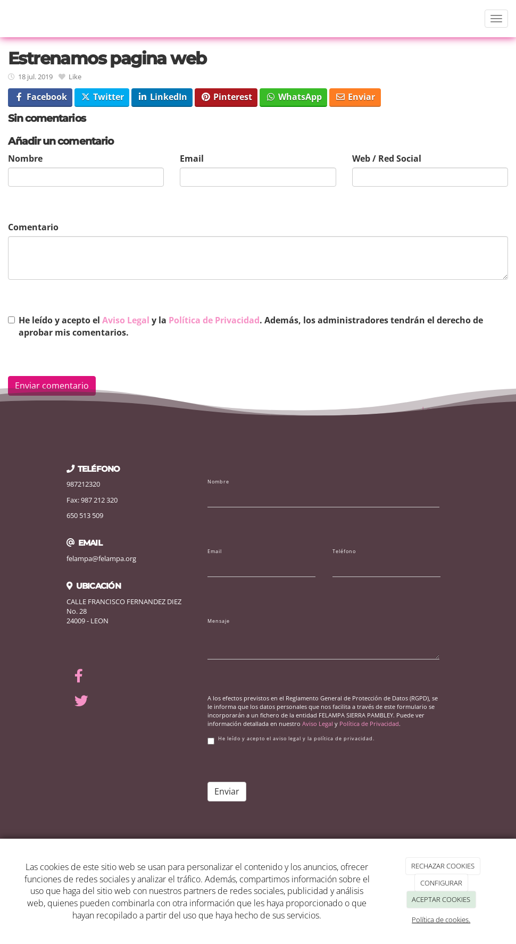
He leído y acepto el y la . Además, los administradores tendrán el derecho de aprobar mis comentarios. (251, 326)
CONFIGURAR (441, 883)
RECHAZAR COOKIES (443, 866)
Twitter (102, 97)
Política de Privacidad (214, 320)
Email (192, 158)
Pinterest (226, 97)
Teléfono (344, 551)
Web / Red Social (386, 158)
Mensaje (218, 621)
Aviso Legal (125, 320)
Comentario (33, 227)
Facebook (40, 97)
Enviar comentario (52, 385)
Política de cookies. (441, 919)
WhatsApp (293, 97)
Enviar (355, 97)
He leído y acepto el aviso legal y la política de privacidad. (290, 740)
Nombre (25, 158)
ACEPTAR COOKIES (441, 899)
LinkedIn (162, 97)
